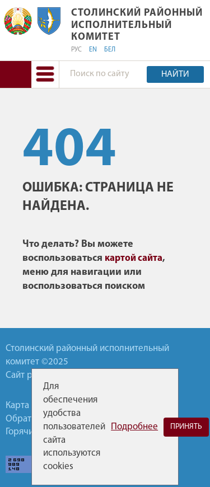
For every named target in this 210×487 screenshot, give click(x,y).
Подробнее (134, 427)
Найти (175, 74)
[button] (45, 74)
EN (93, 49)
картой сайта (133, 258)
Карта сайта (30, 405)
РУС (76, 49)
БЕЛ (109, 49)
